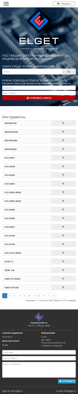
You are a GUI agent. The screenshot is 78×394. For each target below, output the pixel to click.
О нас (44, 336)
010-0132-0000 (13, 252)
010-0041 (10, 157)
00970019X (11, 123)
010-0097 (10, 226)
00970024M (11, 140)
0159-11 (9, 261)
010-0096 (10, 218)
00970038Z (11, 149)
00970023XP (11, 131)
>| (54, 295)
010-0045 (10, 175)
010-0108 (10, 235)
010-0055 (10, 183)
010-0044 (10, 166)
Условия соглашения (51, 345)
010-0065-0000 (13, 192)
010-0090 (10, 209)
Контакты (7, 336)
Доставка (46, 339)
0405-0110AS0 (12, 278)
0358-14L (10, 270)
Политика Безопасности (53, 342)
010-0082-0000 (13, 201)
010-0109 (10, 244)
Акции (5, 344)
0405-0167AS (12, 287)
